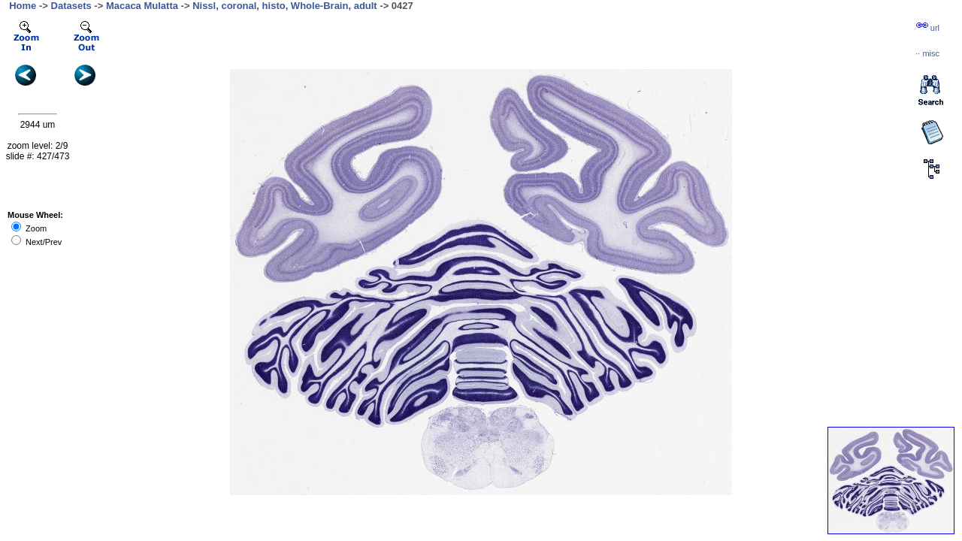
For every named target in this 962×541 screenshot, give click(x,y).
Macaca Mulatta (142, 5)
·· (927, 53)
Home (22, 5)
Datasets (71, 5)
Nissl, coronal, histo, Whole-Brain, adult (284, 5)
